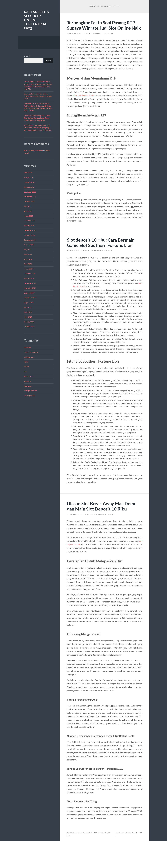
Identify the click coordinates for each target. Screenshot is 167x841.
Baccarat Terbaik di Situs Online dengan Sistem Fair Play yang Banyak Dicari (38, 96)
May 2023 (28, 317)
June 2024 (28, 254)
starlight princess (30, 391)
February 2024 (29, 274)
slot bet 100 (28, 376)
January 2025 (29, 226)
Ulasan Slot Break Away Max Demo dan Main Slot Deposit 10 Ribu (102, 506)
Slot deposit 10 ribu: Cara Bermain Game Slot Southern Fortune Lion (101, 242)
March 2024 (28, 269)
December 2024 (30, 230)
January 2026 (29, 187)
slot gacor (27, 381)
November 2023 (30, 288)
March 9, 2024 (73, 250)
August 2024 (29, 245)
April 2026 (28, 173)
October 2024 (29, 235)
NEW (26, 362)
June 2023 (28, 312)
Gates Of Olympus (31, 352)
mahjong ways (29, 357)
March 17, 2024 (74, 33)
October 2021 (29, 327)
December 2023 (30, 283)
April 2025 (28, 211)
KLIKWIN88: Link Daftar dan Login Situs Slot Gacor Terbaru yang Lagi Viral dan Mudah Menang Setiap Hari (37, 127)
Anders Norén (130, 833)
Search (27, 56)
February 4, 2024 (75, 514)
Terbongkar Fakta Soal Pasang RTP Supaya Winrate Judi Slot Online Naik (104, 25)
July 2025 (27, 206)
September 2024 (30, 240)
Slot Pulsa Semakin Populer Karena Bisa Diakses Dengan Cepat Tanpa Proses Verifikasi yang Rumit (37, 118)
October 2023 (29, 293)
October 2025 (29, 202)
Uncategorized (29, 395)
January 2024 (29, 278)
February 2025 (29, 221)
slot (25, 371)
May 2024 (28, 259)
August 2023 (29, 302)
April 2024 (28, 264)
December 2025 (30, 192)
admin (87, 33)
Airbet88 (27, 347)
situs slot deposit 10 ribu (84, 95)
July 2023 (27, 307)
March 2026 (28, 177)
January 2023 (29, 322)
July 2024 (27, 250)
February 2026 (29, 182)
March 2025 (28, 216)
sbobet (26, 367)
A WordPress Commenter (33, 150)
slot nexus (27, 386)
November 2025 (30, 197)
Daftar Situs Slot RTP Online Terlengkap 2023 (36, 20)
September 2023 (30, 298)
